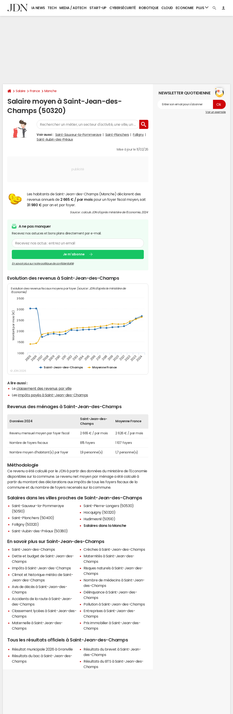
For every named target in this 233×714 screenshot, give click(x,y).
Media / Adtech (72, 8)
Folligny (138, 134)
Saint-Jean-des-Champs (33, 549)
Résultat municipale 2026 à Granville (42, 649)
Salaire (20, 91)
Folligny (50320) (25, 524)
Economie (184, 8)
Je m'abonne (74, 254)
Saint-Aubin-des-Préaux (55, 139)
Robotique (149, 8)
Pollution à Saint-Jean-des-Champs (114, 604)
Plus (202, 8)
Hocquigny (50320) (100, 512)
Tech (52, 8)
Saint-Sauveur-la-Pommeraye (78, 134)
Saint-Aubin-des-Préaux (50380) (40, 531)
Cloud (167, 8)
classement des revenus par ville (44, 388)
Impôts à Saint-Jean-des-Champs (41, 568)
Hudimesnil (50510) (99, 519)
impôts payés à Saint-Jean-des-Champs (53, 395)
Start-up (97, 8)
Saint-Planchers (117, 134)
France (35, 91)
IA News (38, 8)
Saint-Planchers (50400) (33, 518)
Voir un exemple (215, 112)
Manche (50, 91)
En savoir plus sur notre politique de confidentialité (43, 263)
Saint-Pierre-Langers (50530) (109, 506)
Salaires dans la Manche (105, 525)
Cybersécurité (122, 8)
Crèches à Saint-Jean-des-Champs (114, 549)
